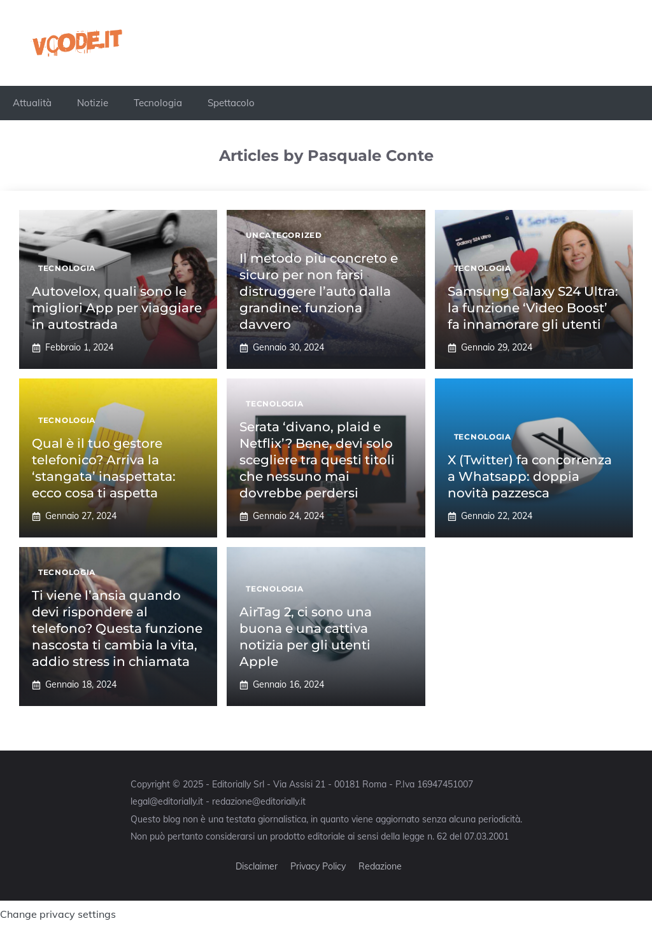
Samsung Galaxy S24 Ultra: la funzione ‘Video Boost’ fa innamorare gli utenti (533, 308)
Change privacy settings (58, 914)
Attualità (32, 103)
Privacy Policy (318, 866)
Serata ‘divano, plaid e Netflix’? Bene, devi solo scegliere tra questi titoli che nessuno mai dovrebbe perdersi (317, 460)
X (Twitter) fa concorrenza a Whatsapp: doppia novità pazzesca (530, 476)
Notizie (92, 103)
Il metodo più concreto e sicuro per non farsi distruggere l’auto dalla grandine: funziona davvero (318, 291)
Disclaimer (257, 866)
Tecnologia (158, 103)
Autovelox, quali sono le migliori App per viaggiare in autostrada (117, 308)
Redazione (380, 866)
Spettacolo (231, 103)
